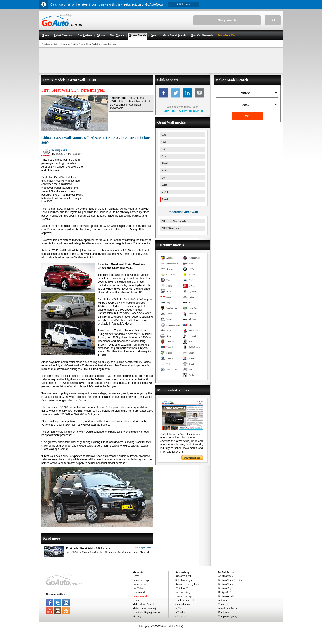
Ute (163, 177)
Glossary (180, 616)
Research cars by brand (187, 584)
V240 (164, 184)
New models (139, 592)
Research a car (183, 575)
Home (136, 575)
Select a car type (184, 580)
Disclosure (223, 612)
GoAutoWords (226, 596)
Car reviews (139, 584)
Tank (164, 170)
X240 (165, 199)
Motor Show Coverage (145, 608)
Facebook (169, 110)
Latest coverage (141, 580)
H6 (163, 149)
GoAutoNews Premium (230, 580)
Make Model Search (143, 604)
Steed (164, 163)
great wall (65, 43)
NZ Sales (180, 612)
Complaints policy (228, 616)
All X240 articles (170, 228)
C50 (163, 141)
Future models (140, 596)
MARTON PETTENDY (69, 153)
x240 (75, 43)
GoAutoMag (225, 588)
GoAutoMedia (225, 575)
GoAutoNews (225, 584)
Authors (222, 600)
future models (51, 43)
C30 (163, 134)
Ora (163, 156)
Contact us (223, 604)
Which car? (181, 588)
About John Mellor (228, 608)
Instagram (196, 110)
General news (182, 604)
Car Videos (138, 588)
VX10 (164, 192)
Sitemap (137, 616)
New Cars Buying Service (147, 612)
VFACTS (180, 608)
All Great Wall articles (174, 221)
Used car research (184, 600)
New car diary (183, 592)
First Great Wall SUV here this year (98, 43)
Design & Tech (226, 592)
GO (273, 20)
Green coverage (183, 596)
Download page (192, 457)
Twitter (182, 110)
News (136, 600)
